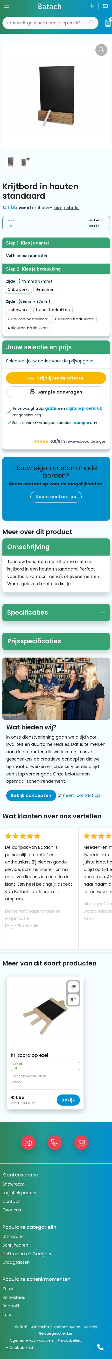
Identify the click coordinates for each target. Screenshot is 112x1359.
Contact (11, 1201)
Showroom (13, 1184)
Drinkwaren (13, 1236)
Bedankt (11, 1306)
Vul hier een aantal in (26, 255)
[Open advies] (100, 1347)
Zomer (9, 1289)
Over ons (11, 1210)
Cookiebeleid (21, 1347)
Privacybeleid (69, 1340)
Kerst (7, 1315)
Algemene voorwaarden (31, 1340)
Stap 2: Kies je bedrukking (33, 269)
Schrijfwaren (15, 1245)
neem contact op (81, 795)
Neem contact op (56, 497)
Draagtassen (16, 1262)
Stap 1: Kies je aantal (27, 242)
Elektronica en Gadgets (26, 1254)
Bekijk (68, 1100)
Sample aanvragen (59, 392)
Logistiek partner (19, 1193)
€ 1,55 (29, 1100)
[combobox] (45, 23)
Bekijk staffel (66, 207)
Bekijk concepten (31, 795)
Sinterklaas (13, 1297)
